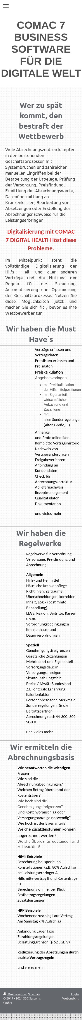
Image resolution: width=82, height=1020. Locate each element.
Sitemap (34, 994)
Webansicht (70, 998)
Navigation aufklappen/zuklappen (41, 5)
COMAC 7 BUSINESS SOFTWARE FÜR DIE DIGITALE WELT (41, 49)
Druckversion (15, 994)
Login (75, 994)
